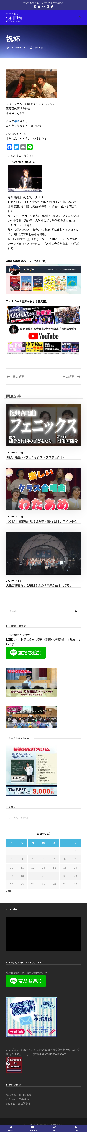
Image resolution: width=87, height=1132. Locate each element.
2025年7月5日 (14, 580)
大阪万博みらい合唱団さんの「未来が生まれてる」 (39, 585)
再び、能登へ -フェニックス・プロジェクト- (35, 457)
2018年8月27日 (18, 47)
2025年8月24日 (14, 452)
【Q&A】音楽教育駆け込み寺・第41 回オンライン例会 (41, 521)
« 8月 (9, 891)
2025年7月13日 (14, 516)
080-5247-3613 (14, 1103)
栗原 (17, 121)
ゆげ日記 (39, 47)
